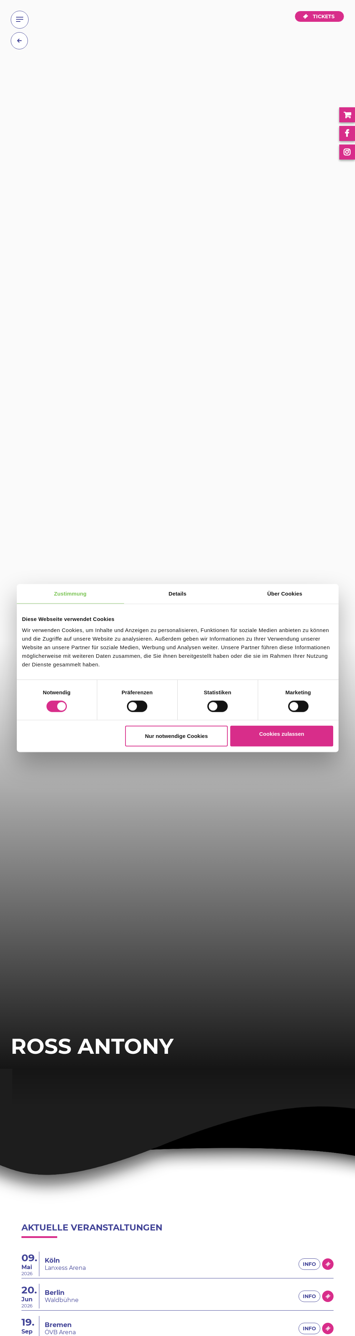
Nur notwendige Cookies (176, 736)
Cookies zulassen (281, 734)
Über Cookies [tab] (284, 593)
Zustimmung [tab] (70, 593)
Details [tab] (178, 593)
